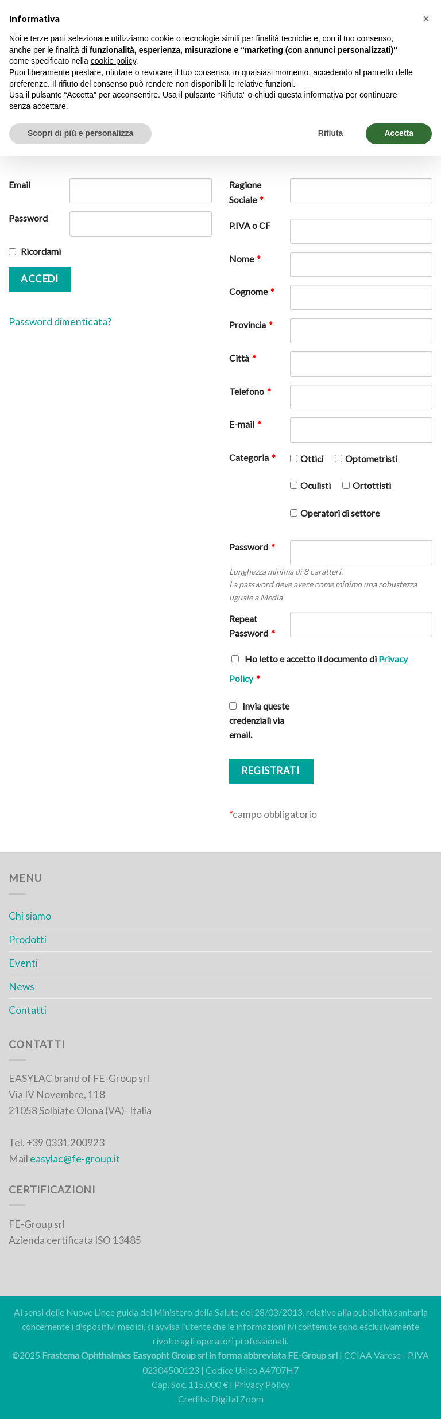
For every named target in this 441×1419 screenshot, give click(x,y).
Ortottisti (372, 485)
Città (242, 358)
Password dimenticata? (60, 322)
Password (28, 218)
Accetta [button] (398, 133)
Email (19, 185)
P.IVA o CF (249, 225)
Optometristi (371, 458)
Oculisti (315, 485)
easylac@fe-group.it (75, 1159)
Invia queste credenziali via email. (259, 720)
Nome (245, 259)
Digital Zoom (237, 1399)
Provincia (251, 325)
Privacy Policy (261, 1384)
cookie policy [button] (113, 60)
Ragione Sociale (246, 192)
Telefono (250, 391)
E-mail (245, 424)
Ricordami (41, 251)
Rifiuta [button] (330, 133)
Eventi (23, 963)
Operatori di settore (340, 513)
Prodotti (28, 939)
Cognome (251, 291)
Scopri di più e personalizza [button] (80, 133)
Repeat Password (252, 626)
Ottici (311, 458)
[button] (426, 18)
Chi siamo (30, 916)
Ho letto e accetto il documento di (318, 669)
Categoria (252, 457)
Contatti (28, 1010)
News (21, 986)
